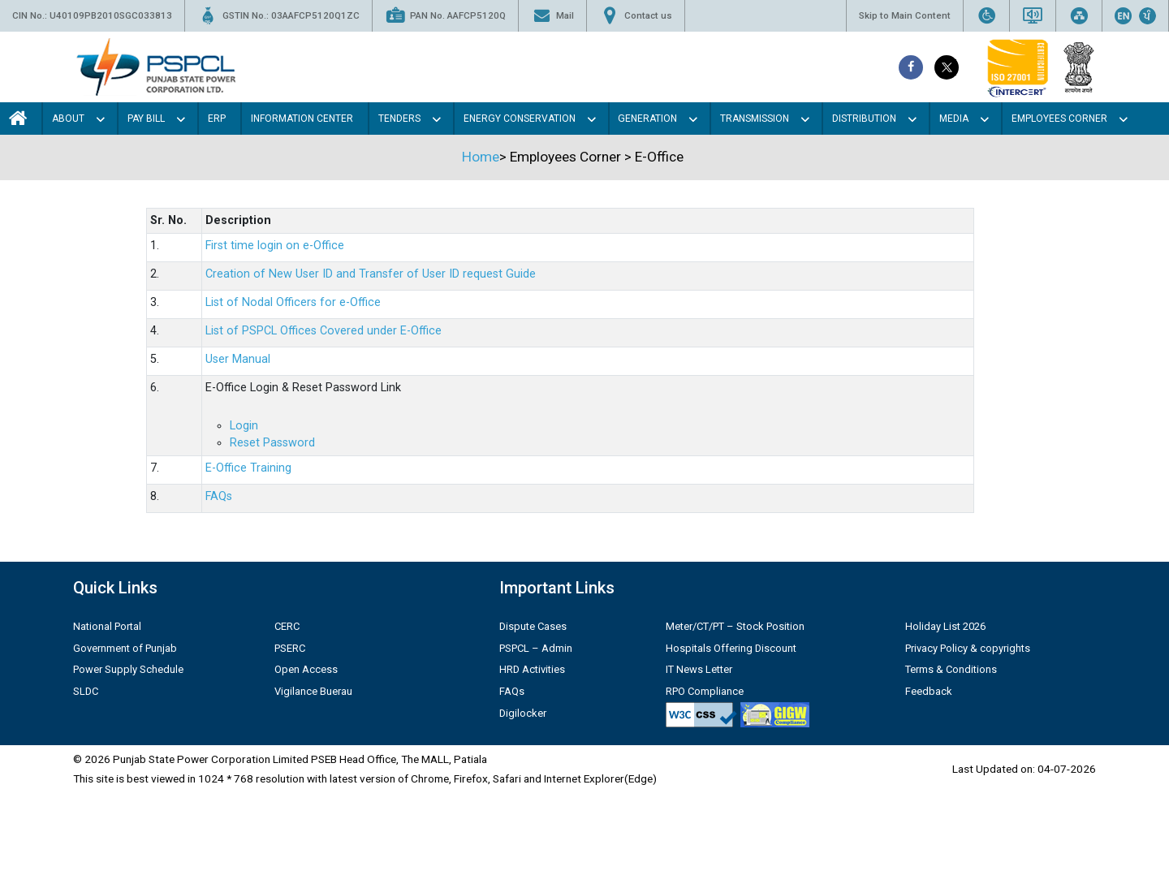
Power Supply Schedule (128, 669)
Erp (217, 118)
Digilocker (522, 713)
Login (244, 426)
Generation (647, 118)
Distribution (864, 118)
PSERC (289, 648)
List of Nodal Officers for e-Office (293, 302)
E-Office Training (248, 468)
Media (953, 118)
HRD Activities (532, 669)
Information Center (302, 118)
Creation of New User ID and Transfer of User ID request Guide (370, 274)
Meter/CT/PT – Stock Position (735, 626)
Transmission (754, 118)
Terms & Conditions (951, 669)
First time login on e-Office (274, 245)
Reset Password (272, 443)
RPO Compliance (705, 691)
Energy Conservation (520, 118)
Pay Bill (146, 118)
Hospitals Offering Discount (731, 648)
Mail (552, 16)
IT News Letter (699, 669)
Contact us (635, 16)
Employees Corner (1059, 118)
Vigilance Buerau (313, 691)
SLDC (85, 691)
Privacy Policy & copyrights (967, 648)
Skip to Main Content (905, 15)
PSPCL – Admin (535, 648)
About (68, 118)
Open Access (306, 669)
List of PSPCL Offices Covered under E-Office (323, 331)
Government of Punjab (125, 648)
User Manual (237, 359)
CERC (287, 626)
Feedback (928, 691)
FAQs (218, 496)
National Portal (107, 626)
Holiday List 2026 (945, 626)
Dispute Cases (533, 626)
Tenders (399, 118)
